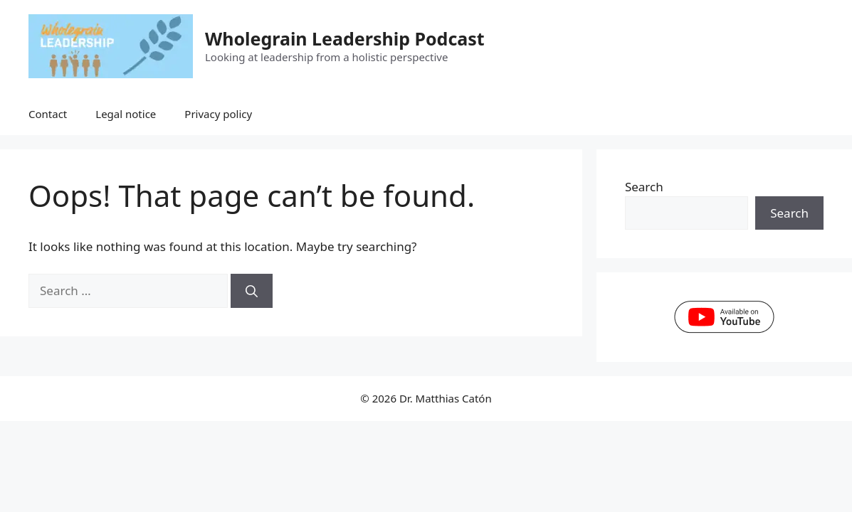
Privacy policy (218, 114)
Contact (47, 114)
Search (644, 186)
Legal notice (125, 114)
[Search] (252, 291)
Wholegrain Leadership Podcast (345, 38)
